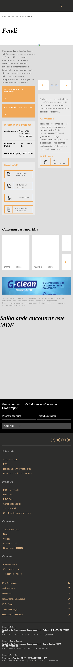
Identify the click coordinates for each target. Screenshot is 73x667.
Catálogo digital (11, 529)
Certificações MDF (12, 504)
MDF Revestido (11, 490)
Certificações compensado (17, 513)
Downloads (13, 548)
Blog (5, 534)
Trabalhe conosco (12, 574)
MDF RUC (8, 494)
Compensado (10, 508)
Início (4, 16)
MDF (11, 16)
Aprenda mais (10, 543)
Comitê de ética (11, 569)
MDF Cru (8, 499)
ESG (5, 464)
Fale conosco (10, 564)
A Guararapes (10, 459)
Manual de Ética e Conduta (17, 473)
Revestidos (21, 16)
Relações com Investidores (17, 469)
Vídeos (6, 539)
